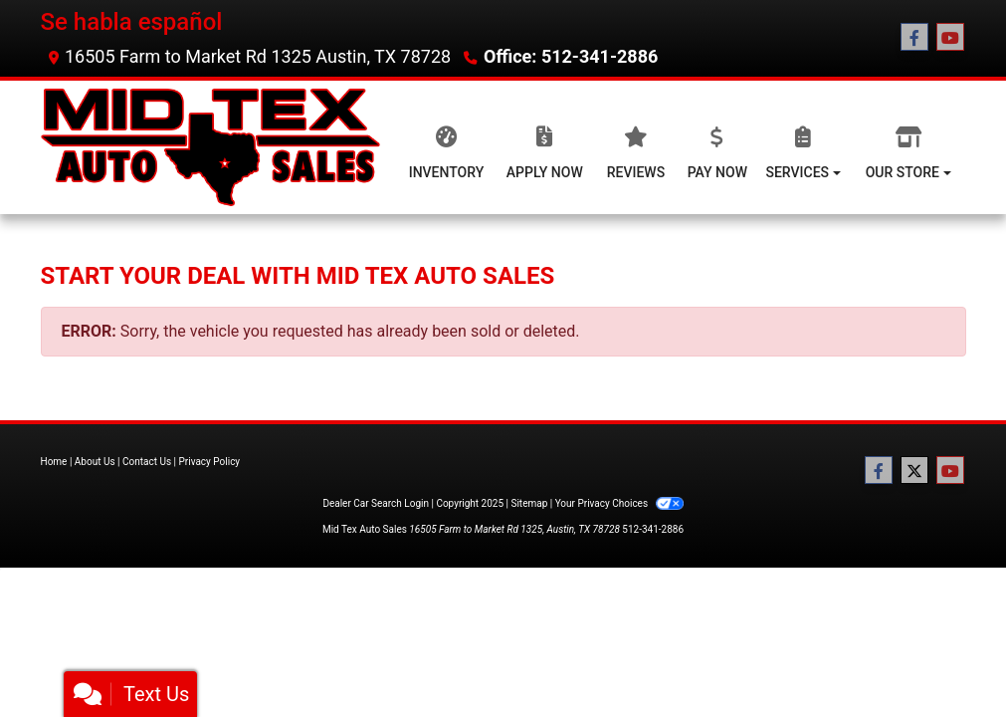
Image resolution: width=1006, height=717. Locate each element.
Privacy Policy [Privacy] (210, 461)
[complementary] (946, 657)
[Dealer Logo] (211, 148)
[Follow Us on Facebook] (914, 38)
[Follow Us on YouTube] (950, 38)
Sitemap (528, 503)
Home (54, 461)
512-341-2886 (653, 529)
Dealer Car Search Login (375, 503)
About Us (95, 461)
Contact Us (146, 461)
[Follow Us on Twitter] (914, 471)
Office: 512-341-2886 (571, 56)
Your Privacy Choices (619, 503)
